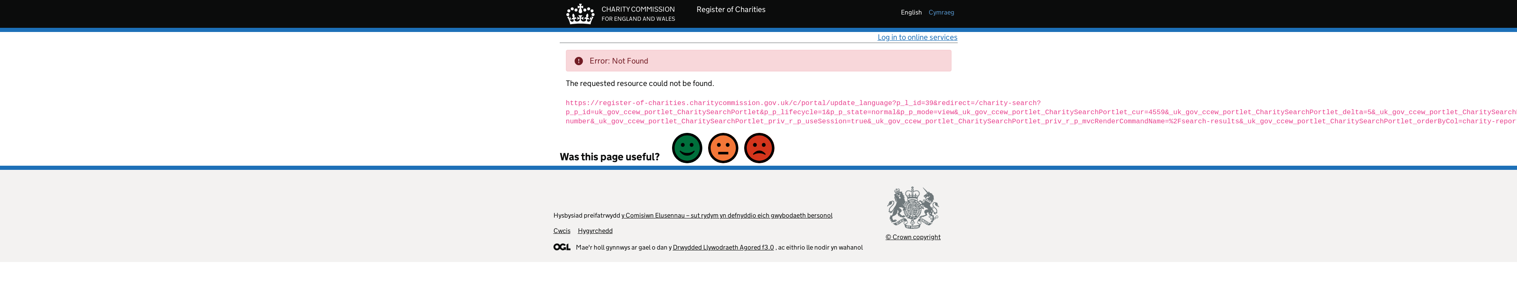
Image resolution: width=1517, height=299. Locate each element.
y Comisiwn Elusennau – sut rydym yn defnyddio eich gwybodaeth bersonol (727, 215)
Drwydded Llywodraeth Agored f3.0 (723, 247)
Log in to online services (918, 37)
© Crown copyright (913, 237)
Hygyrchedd (595, 231)
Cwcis (561, 231)
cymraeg (941, 12)
